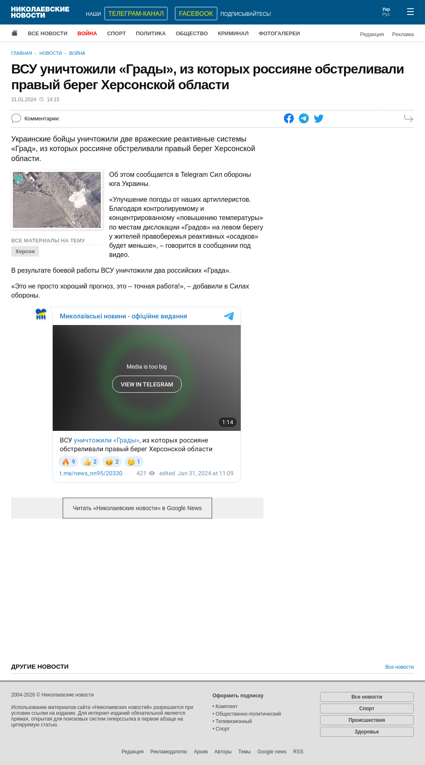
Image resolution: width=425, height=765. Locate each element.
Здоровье (366, 732)
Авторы (223, 752)
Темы (244, 752)
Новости (50, 53)
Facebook (196, 13)
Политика (151, 33)
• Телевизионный (232, 721)
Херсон (25, 251)
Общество (192, 33)
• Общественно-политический (246, 714)
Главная (21, 53)
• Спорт (221, 729)
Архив (201, 752)
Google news (271, 752)
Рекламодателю (168, 752)
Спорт (116, 33)
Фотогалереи (279, 33)
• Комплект (225, 706)
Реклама (403, 34)
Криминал (233, 33)
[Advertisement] (137, 590)
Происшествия (367, 720)
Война (87, 33)
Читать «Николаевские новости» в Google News (137, 508)
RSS (298, 752)
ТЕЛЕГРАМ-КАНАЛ (136, 13)
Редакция (372, 34)
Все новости (48, 33)
